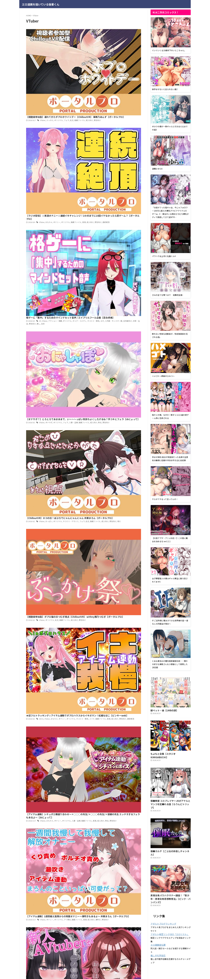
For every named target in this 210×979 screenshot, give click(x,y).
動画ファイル (119, 38)
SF (82, 109)
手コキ (114, 355)
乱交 (111, 38)
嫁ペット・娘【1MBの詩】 (162, 710)
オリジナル (99, 38)
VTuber (84, 38)
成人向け (128, 38)
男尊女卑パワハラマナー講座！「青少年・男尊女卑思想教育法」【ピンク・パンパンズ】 (170, 884)
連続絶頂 (71, 76)
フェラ (106, 38)
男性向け (135, 38)
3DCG (83, 251)
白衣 (119, 112)
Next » (99, 390)
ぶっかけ (91, 38)
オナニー (98, 73)
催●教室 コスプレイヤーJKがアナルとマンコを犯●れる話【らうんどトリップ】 (170, 798)
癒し (114, 112)
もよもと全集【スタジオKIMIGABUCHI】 (168, 753)
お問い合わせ (121, 964)
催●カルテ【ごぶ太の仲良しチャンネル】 (168, 842)
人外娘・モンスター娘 (79, 112)
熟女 (137, 144)
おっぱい (90, 180)
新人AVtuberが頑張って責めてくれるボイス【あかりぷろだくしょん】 (102, 351)
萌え (83, 183)
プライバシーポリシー (92, 964)
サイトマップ (108, 964)
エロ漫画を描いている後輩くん (40, 4)
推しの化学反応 (157, 938)
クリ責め (107, 323)
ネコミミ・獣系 (131, 109)
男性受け (121, 355)
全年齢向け (92, 112)
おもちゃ (90, 73)
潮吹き (136, 323)
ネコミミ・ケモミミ (111, 180)
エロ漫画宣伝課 (157, 928)
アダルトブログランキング (162, 907)
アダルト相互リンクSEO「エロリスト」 (167, 917)
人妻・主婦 (113, 144)
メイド (130, 251)
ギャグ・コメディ (118, 109)
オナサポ (90, 144)
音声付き (135, 355)
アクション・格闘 (96, 109)
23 (91, 390)
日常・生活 (101, 112)
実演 (123, 73)
